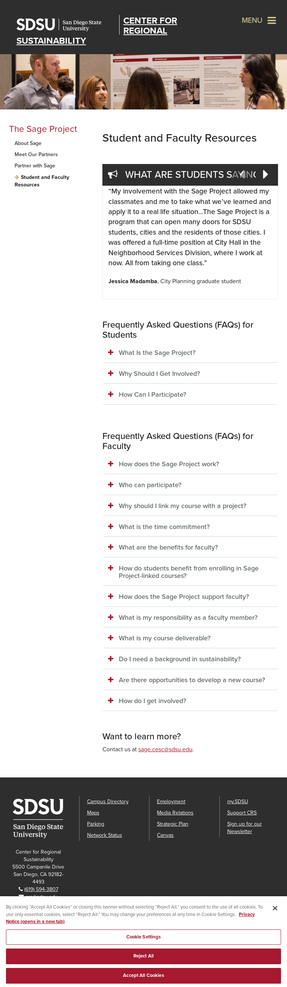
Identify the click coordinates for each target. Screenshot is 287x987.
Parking (95, 824)
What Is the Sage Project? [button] (157, 353)
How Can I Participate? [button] (152, 394)
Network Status (104, 835)
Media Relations (175, 813)
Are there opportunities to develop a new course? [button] (192, 680)
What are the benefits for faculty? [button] (168, 547)
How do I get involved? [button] (152, 701)
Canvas (165, 835)
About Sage (28, 143)
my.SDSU (237, 801)
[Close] (275, 913)
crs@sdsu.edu (41, 897)
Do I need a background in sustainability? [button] (180, 659)
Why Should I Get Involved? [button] (159, 373)
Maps (93, 813)
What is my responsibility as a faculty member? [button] (188, 617)
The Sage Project (43, 129)
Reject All (143, 961)
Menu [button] (252, 20)
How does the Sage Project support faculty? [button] (184, 596)
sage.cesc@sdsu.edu (165, 749)
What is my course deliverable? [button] (164, 638)
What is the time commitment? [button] (164, 527)
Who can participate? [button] (150, 485)
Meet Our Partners (36, 154)
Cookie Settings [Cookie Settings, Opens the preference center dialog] (143, 942)
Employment (171, 801)
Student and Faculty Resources (42, 181)
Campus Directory (108, 801)
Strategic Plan (172, 824)
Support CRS (242, 813)
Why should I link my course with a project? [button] (182, 506)
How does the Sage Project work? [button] (169, 464)
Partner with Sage (35, 166)
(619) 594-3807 (41, 889)
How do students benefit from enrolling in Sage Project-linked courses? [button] (189, 572)
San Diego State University (65, 25)
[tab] (190, 353)
